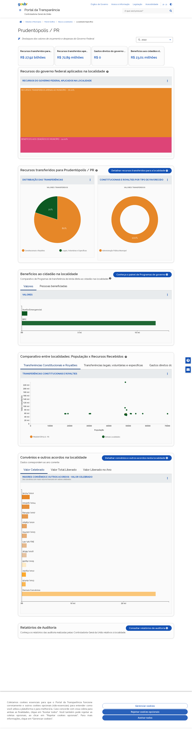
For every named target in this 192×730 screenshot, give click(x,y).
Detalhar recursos (139, 170)
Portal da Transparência (42, 10)
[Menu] (20, 10)
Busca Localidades (65, 22)
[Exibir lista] (170, 40)
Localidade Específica (84, 22)
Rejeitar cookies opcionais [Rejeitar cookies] (145, 711)
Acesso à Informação (120, 4)
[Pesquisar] (171, 11)
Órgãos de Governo (99, 4)
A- (167, 4)
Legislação (137, 4)
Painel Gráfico (50, 22)
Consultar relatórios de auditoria (148, 628)
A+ (163, 4)
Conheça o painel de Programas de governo (142, 274)
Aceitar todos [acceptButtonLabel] (145, 717)
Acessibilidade (151, 4)
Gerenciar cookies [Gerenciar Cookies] (145, 705)
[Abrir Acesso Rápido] (167, 81)
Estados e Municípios (33, 22)
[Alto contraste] (171, 4)
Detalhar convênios (136, 458)
